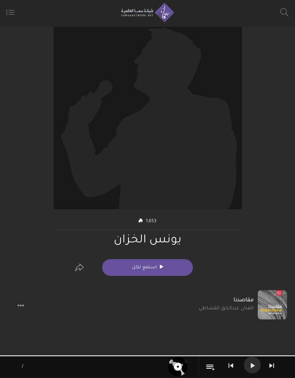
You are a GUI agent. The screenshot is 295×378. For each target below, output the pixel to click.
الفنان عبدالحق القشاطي (226, 308)
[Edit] (79, 267)
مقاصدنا (243, 300)
